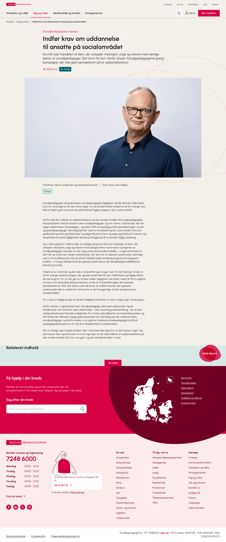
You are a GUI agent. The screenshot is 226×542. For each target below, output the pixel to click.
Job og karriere (196, 482)
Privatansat (158, 487)
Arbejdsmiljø (123, 462)
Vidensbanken (196, 507)
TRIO (155, 502)
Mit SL (190, 13)
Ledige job (194, 492)
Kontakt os (194, 487)
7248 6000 (21, 459)
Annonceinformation (199, 462)
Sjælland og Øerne (191, 398)
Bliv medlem (209, 13)
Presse (215, 4)
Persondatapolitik (16, 536)
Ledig (155, 472)
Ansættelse (122, 457)
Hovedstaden (188, 382)
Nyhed (47, 191)
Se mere (113, 362)
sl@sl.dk (164, 532)
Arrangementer (94, 13)
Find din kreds (16, 496)
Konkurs (120, 487)
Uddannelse (123, 517)
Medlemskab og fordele (66, 13)
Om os (180, 4)
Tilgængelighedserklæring (65, 536)
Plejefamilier (159, 482)
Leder (155, 467)
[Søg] (178, 13)
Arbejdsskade (124, 467)
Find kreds (193, 4)
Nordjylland (187, 392)
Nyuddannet (159, 477)
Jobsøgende (159, 462)
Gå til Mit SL (63, 485)
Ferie (118, 482)
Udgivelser (194, 502)
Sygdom (120, 512)
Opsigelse (121, 497)
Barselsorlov (122, 477)
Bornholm (186, 377)
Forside (9, 21)
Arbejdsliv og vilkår (17, 13)
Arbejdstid (122, 472)
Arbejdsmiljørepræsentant (167, 457)
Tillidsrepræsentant (163, 497)
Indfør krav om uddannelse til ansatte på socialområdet (59, 21)
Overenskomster (125, 502)
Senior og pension (126, 507)
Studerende (159, 492)
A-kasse (168, 4)
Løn (118, 492)
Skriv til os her (77, 492)
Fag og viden (40, 13)
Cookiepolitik (38, 536)
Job (205, 4)
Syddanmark (188, 403)
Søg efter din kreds (19, 400)
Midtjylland (187, 387)
